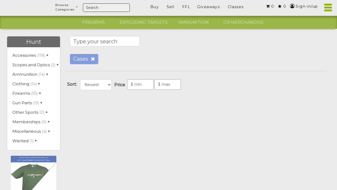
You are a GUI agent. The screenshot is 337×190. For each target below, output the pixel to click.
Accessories (24, 55)
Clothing (20, 83)
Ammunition (194, 22)
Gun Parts (22, 102)
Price (120, 84)
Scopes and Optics (31, 64)
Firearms (93, 22)
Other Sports (25, 112)
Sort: (73, 84)
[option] (93, 22)
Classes (236, 6)
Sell (171, 6)
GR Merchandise (243, 22)
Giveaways (208, 6)
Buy (154, 6)
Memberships (26, 121)
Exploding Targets (144, 22)
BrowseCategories (66, 7)
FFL (186, 6)
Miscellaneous (26, 131)
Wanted (20, 140)
